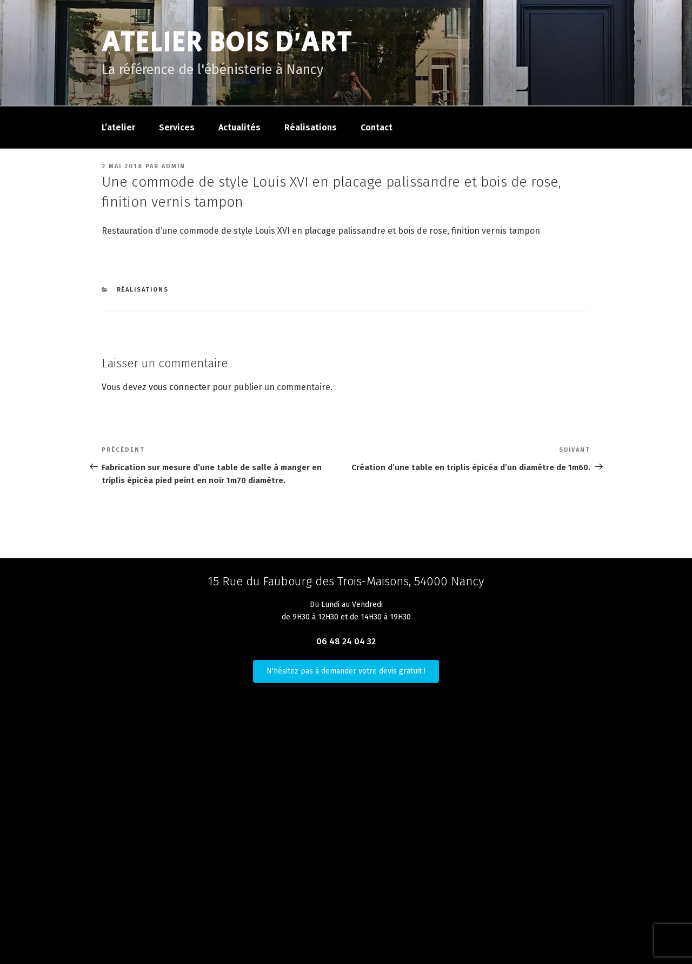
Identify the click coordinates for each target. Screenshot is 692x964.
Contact (376, 127)
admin (173, 166)
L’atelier (118, 127)
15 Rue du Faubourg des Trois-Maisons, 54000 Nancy (346, 581)
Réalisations (310, 127)
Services (177, 127)
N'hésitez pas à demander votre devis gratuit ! (346, 671)
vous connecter (179, 387)
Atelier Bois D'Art (227, 42)
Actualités (239, 127)
